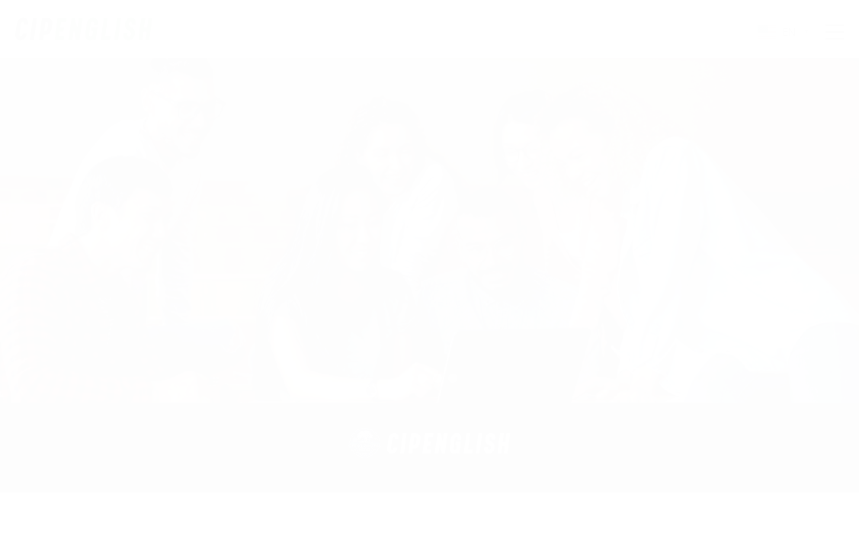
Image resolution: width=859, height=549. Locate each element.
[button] (407, 378)
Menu (834, 32)
